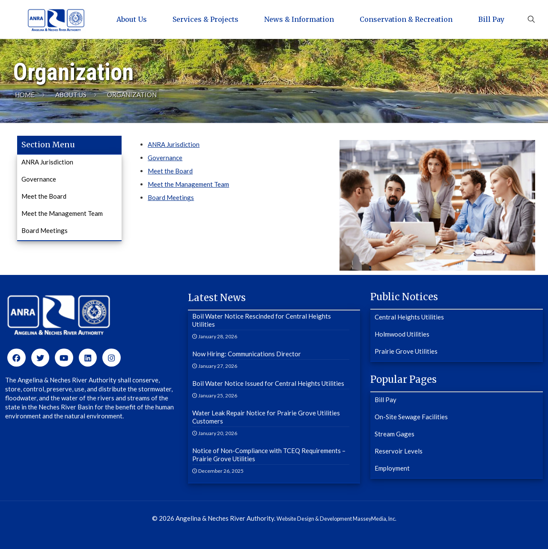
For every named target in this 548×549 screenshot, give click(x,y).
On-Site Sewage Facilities (411, 417)
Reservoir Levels (399, 451)
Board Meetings (171, 197)
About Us (70, 94)
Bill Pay (385, 399)
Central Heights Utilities (409, 317)
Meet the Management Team (188, 184)
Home (25, 94)
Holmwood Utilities (402, 334)
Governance (165, 157)
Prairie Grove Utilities (406, 351)
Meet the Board (170, 171)
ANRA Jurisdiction (174, 144)
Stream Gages (394, 434)
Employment (392, 468)
